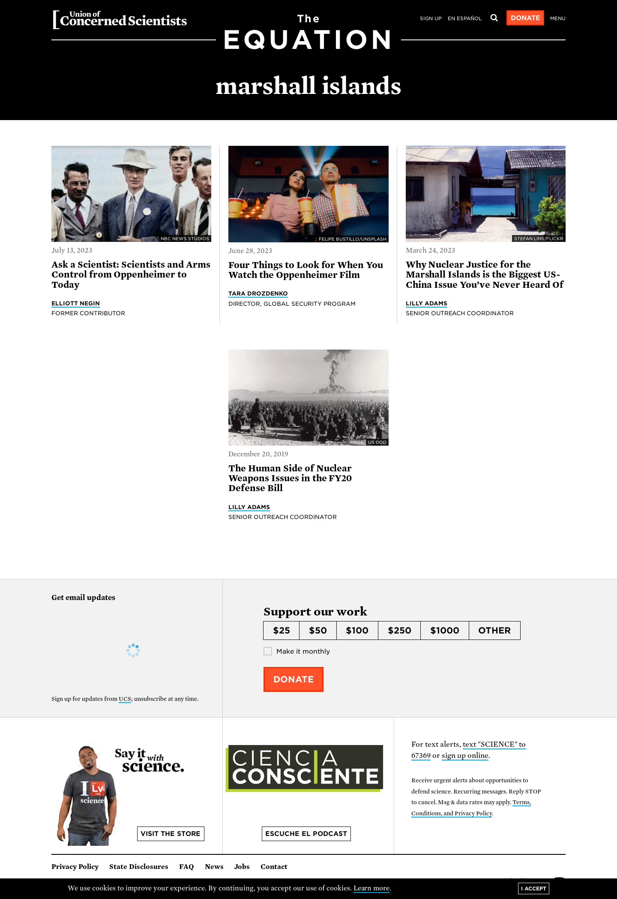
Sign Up (431, 18)
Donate (525, 18)
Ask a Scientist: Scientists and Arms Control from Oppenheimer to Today (130, 274)
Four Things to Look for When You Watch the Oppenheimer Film (305, 270)
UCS (125, 699)
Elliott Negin (75, 303)
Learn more (371, 888)
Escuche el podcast (306, 834)
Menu (558, 18)
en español (465, 18)
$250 (399, 630)
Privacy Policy (75, 867)
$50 (318, 630)
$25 (281, 630)
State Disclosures (138, 867)
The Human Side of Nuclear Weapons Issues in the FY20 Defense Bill (290, 478)
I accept (533, 888)
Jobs (242, 867)
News (214, 867)
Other (494, 630)
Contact (274, 867)
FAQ (186, 867)
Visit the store (171, 834)
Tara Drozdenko (258, 293)
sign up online (465, 755)
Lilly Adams (426, 303)
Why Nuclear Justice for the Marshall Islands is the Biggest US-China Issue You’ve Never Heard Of (485, 274)
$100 (357, 630)
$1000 (444, 630)
